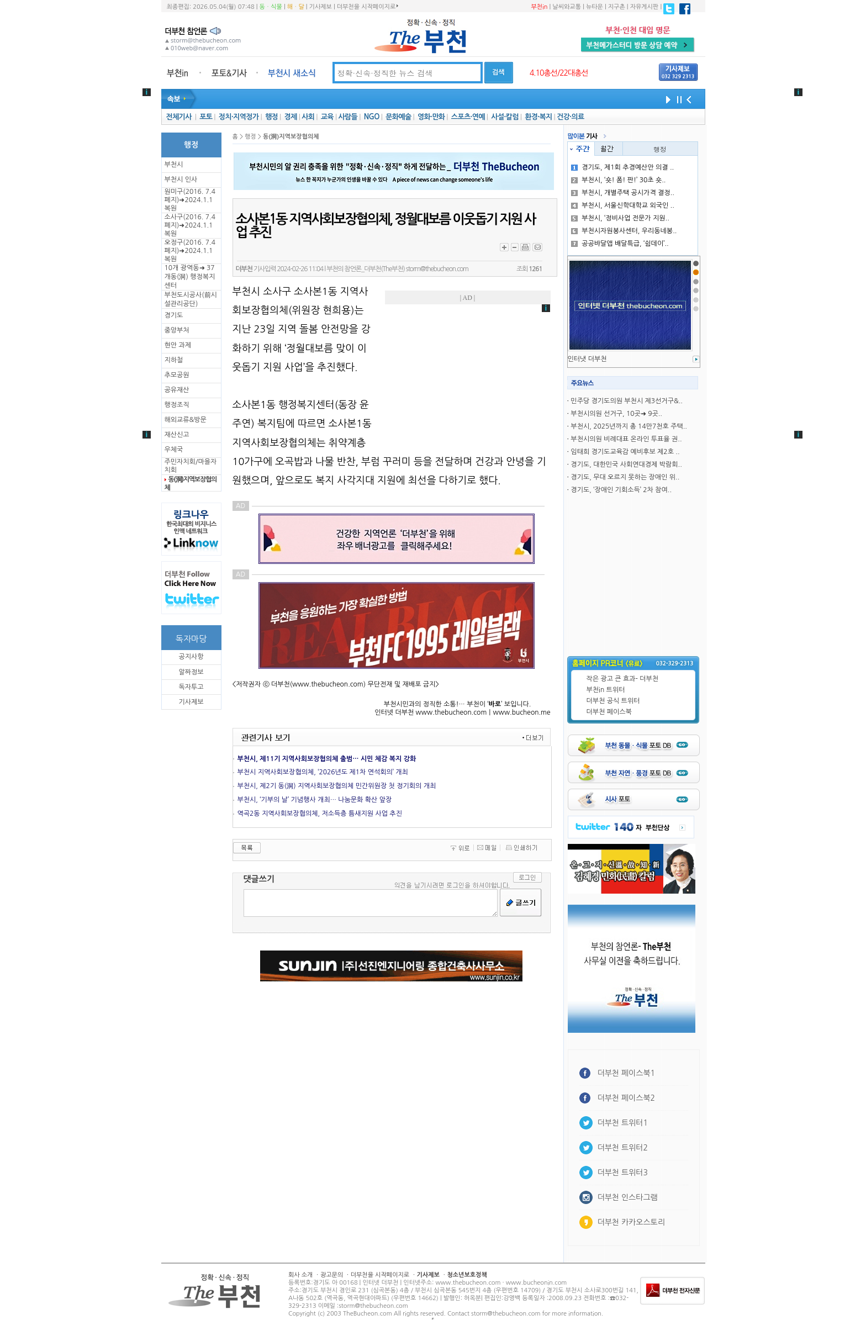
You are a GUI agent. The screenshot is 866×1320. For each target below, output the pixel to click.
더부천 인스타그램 (628, 1197)
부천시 (174, 164)
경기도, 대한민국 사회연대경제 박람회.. (626, 464)
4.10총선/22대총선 (559, 73)
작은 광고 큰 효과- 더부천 (623, 678)
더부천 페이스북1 (627, 1073)
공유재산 (177, 390)
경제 (290, 116)
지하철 (174, 360)
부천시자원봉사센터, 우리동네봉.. (624, 231)
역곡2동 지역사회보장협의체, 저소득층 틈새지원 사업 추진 (319, 813)
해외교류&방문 (186, 419)
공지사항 (190, 656)
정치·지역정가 (239, 116)
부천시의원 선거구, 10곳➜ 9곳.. (616, 413)
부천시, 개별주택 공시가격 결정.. (622, 192)
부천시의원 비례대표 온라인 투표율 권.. (626, 439)
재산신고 (177, 434)
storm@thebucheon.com (437, 269)
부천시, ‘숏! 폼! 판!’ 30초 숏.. (618, 180)
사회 (308, 116)
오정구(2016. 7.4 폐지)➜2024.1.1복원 (190, 250)
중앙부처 (177, 330)
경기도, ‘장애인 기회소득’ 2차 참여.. (621, 490)
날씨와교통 (566, 7)
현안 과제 (178, 345)
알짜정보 (190, 672)
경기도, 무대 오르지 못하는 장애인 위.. (625, 477)
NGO (371, 116)
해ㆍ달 (295, 7)
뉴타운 (594, 7)
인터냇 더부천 (587, 359)
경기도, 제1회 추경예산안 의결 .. (622, 167)
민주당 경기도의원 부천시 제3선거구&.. (627, 401)
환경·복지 (538, 116)
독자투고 (190, 687)
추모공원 (177, 375)
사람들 (347, 116)
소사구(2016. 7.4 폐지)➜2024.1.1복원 (190, 225)
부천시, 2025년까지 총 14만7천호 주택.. (629, 426)
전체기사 (178, 116)
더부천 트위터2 (623, 1148)
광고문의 (331, 1275)
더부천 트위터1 (623, 1123)
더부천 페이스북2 (627, 1098)
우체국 (174, 449)
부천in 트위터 (606, 690)
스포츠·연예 (468, 116)
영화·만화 (431, 116)
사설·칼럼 (504, 116)
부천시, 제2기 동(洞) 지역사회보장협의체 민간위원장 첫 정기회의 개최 (336, 786)
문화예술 (398, 116)
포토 (205, 116)
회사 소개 (300, 1275)
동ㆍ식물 (271, 7)
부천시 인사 (181, 179)
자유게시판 (644, 7)
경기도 (174, 315)
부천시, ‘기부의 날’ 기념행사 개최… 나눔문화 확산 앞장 (314, 799)
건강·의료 (570, 116)
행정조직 (177, 405)
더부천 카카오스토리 (631, 1222)
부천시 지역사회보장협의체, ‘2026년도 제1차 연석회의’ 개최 (322, 772)
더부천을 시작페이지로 (367, 6)
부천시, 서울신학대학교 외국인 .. (622, 205)
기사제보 (320, 7)
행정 (271, 116)
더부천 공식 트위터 (613, 701)
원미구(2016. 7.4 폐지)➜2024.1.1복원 (190, 200)
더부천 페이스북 (609, 712)
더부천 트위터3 (623, 1172)
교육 (327, 116)
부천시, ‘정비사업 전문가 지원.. (620, 218)
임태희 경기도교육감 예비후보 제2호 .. (625, 451)
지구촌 (616, 7)
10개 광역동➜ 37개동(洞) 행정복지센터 (190, 277)
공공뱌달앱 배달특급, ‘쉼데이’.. (619, 243)
